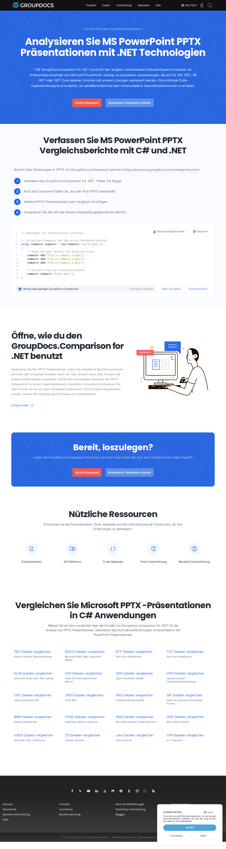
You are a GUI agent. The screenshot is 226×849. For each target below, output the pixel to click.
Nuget (116, 181)
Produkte (91, 5)
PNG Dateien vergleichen (134, 702)
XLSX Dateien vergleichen (33, 680)
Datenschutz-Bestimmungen (124, 844)
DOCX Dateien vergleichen (85, 659)
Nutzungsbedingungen (146, 844)
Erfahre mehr (20, 405)
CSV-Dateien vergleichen (83, 680)
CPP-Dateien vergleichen (185, 742)
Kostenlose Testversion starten (129, 103)
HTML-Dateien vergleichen (85, 724)
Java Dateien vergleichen (134, 742)
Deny (203, 836)
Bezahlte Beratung (69, 821)
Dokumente (9, 816)
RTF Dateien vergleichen (134, 659)
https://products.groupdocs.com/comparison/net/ (161, 170)
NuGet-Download (87, 103)
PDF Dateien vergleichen (32, 659)
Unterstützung (124, 5)
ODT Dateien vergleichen (32, 702)
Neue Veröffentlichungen (130, 811)
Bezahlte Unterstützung (16, 821)
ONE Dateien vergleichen (185, 724)
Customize (176, 836)
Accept (189, 827)
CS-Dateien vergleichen (82, 742)
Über (158, 5)
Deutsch (187, 5)
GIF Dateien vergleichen (184, 702)
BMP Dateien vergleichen (33, 724)
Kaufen (106, 5)
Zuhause (8, 811)
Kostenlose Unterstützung (130, 816)
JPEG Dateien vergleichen (84, 702)
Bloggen (120, 821)
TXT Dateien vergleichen (185, 659)
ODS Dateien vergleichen (134, 680)
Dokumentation (198, 289)
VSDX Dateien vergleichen (33, 742)
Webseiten (144, 5)
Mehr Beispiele (171, 289)
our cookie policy (183, 821)
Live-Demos (66, 816)
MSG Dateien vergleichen (134, 724)
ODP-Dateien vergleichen (185, 680)
